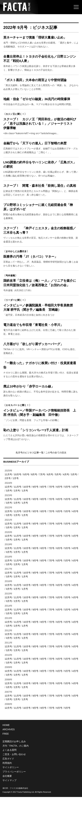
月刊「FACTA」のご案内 (15, 763)
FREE (5, 751)
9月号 (26, 492)
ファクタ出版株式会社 (19, 806)
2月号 (8, 496)
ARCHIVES (8, 747)
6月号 (50, 492)
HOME (6, 743)
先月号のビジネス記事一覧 (30, 470)
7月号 (42, 492)
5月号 (58, 492)
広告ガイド (8, 776)
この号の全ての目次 (55, 470)
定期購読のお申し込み (14, 759)
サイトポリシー (10, 785)
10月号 (17, 492)
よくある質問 (9, 768)
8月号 (34, 492)
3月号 (74, 492)
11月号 (8, 492)
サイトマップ (9, 798)
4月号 (66, 492)
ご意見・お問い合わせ (14, 772)
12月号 (8, 504)
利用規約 (7, 781)
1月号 (16, 496)
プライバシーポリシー (14, 789)
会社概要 (7, 794)
